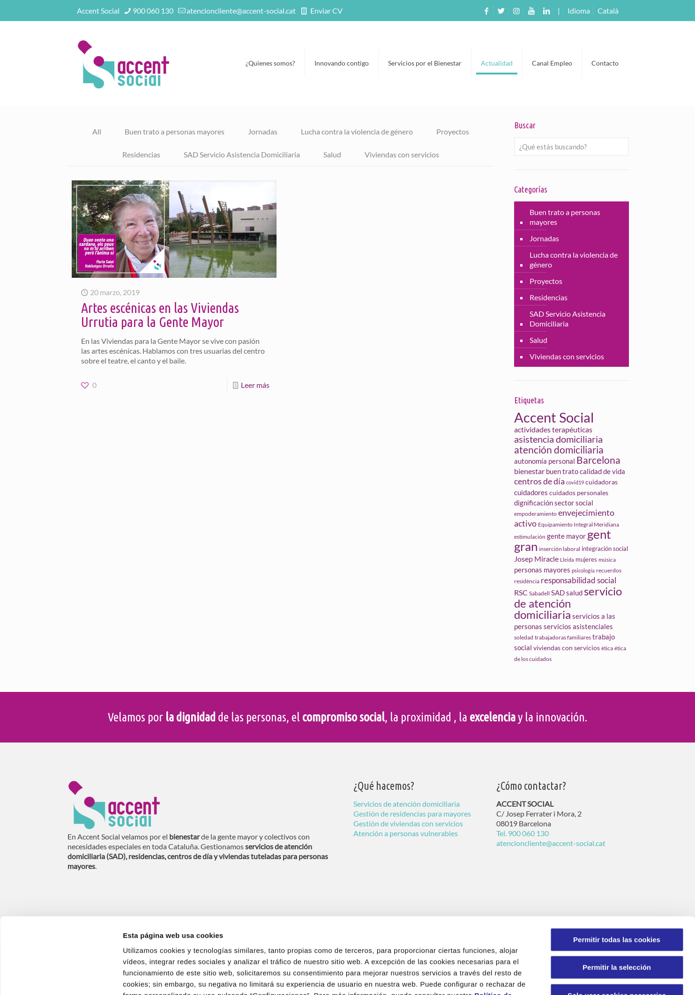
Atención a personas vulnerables (405, 833)
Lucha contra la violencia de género (357, 131)
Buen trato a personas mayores (174, 131)
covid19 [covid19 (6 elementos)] (575, 482)
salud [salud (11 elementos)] (574, 592)
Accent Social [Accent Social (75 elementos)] (554, 417)
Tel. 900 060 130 (522, 833)
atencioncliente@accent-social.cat (241, 10)
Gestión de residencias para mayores (412, 813)
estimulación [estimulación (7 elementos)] (530, 537)
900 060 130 (153, 10)
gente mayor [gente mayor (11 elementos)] (566, 536)
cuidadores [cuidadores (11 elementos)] (531, 492)
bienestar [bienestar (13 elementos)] (529, 471)
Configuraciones (504, 976)
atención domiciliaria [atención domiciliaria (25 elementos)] (559, 449)
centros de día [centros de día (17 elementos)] (539, 481)
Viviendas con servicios (402, 154)
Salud (332, 154)
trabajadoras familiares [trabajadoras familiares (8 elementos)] (563, 637)
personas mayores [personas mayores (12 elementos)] (542, 569)
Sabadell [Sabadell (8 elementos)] (539, 593)
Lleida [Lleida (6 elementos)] (567, 560)
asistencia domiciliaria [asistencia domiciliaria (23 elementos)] (558, 439)
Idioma (579, 10)
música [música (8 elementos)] (607, 559)
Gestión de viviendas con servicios (408, 823)
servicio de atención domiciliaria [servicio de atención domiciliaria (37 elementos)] (568, 602)
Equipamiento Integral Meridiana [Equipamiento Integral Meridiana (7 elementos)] (578, 524)
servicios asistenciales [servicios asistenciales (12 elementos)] (578, 626)
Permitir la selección (617, 900)
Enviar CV (326, 10)
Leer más (255, 384)
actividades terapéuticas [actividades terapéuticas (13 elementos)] (553, 429)
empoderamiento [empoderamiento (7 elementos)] (535, 514)
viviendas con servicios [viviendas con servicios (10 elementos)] (566, 648)
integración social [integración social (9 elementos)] (605, 548)
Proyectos (452, 131)
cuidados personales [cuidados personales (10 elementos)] (578, 493)
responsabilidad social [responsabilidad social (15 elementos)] (578, 580)
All (96, 131)
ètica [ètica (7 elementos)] (607, 648)
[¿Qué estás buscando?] (571, 146)
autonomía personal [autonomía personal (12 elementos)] (544, 461)
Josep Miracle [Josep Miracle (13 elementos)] (536, 558)
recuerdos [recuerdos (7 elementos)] (608, 570)
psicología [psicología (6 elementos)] (583, 570)
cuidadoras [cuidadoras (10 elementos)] (601, 482)
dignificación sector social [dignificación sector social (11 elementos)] (553, 502)
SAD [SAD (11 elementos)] (558, 592)
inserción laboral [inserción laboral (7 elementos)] (559, 549)
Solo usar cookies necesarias (617, 927)
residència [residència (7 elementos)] (526, 581)
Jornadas (262, 131)
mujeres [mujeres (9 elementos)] (586, 559)
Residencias (141, 154)
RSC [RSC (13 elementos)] (521, 592)
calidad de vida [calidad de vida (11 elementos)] (602, 471)
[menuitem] (608, 10)
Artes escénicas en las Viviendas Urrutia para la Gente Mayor (160, 315)
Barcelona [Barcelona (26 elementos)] (598, 460)
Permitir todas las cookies (616, 872)
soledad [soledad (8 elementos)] (523, 637)
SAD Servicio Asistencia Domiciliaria (242, 154)
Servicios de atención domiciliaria (406, 803)
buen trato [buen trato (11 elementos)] (562, 471)
